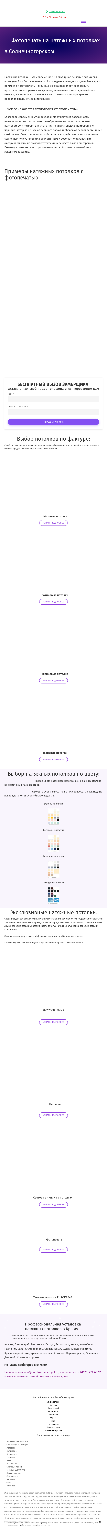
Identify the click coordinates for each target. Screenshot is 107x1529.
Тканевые (11, 1457)
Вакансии (10, 1486)
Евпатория (53, 1414)
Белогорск (53, 1411)
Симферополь (53, 1402)
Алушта (53, 1405)
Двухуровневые (13, 1473)
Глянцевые (11, 1454)
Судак (53, 1418)
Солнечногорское (53, 1430)
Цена (8, 1460)
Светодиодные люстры (17, 1444)
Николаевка (53, 1424)
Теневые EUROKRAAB (16, 1470)
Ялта (53, 1421)
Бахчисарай (53, 1408)
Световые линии (14, 1467)
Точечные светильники (17, 1441)
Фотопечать (11, 1476)
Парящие (10, 1479)
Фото (8, 1482)
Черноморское (53, 1427)
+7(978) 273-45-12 (55, 16)
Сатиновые (11, 1451)
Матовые (10, 1448)
